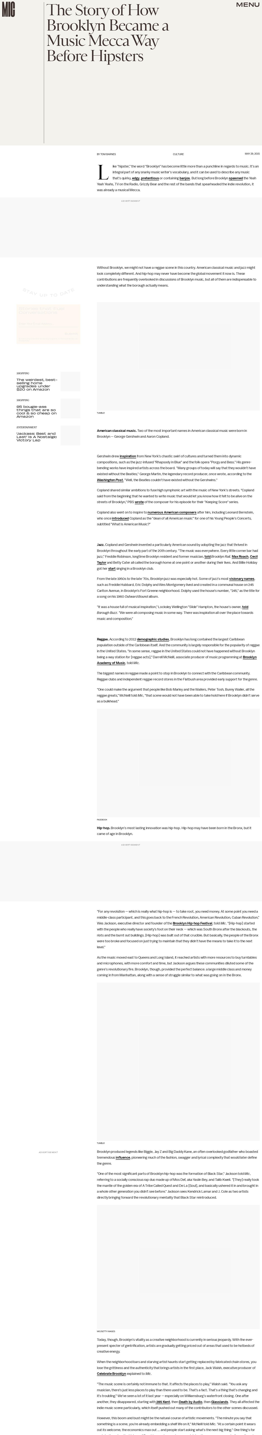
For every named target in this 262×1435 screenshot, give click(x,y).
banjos (185, 178)
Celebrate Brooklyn (111, 1374)
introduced (120, 518)
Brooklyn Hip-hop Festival (192, 923)
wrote (139, 502)
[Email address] (48, 326)
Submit (71, 337)
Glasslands (219, 1402)
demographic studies (153, 639)
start (112, 568)
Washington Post (110, 480)
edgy (135, 178)
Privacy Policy (24, 344)
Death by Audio (190, 1402)
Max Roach (240, 556)
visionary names (241, 579)
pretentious (150, 178)
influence (123, 1157)
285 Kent (163, 1402)
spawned (236, 178)
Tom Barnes (108, 154)
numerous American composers (172, 512)
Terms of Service (67, 342)
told (208, 556)
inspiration (128, 456)
